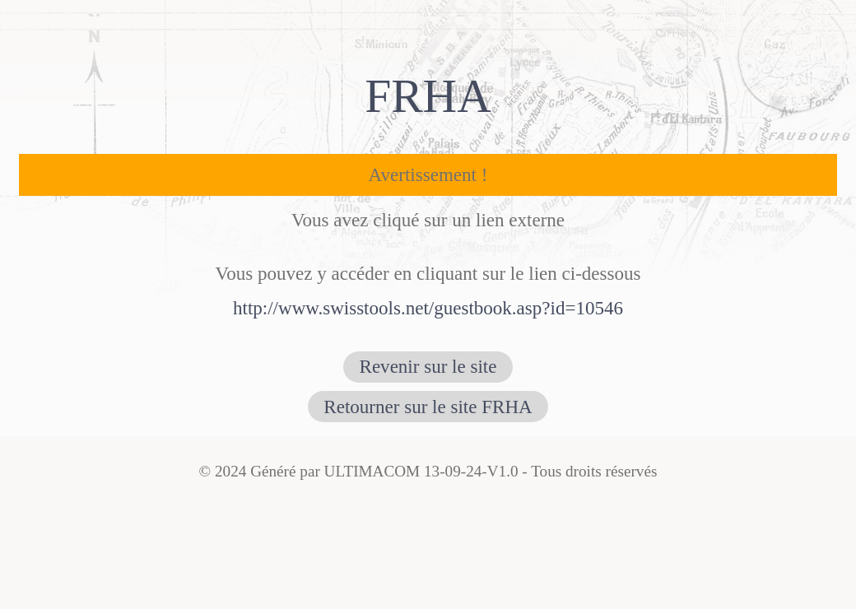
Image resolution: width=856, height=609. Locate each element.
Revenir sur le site (428, 366)
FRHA (428, 96)
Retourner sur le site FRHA (427, 406)
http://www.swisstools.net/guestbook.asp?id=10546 (428, 307)
